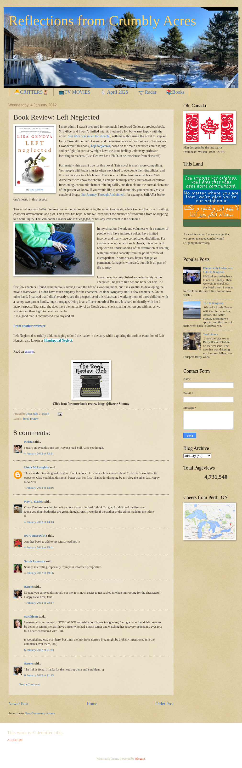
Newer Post (18, 703)
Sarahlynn (31, 616)
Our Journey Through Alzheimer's (103, 194)
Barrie (28, 586)
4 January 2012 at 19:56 (39, 573)
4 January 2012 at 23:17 (39, 602)
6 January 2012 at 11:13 (39, 675)
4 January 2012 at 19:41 (39, 547)
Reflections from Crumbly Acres (102, 21)
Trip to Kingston (213, 303)
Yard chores (210, 334)
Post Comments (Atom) (40, 713)
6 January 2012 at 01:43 (39, 650)
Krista (28, 441)
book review (31, 418)
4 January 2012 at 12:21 (39, 453)
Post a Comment (29, 684)
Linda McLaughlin (36, 467)
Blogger (140, 758)
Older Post (164, 703)
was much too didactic (89, 136)
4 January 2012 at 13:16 (39, 487)
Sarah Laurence (34, 561)
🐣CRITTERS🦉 (31, 92)
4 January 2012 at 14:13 (39, 522)
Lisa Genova (36, 189)
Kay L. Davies (33, 501)
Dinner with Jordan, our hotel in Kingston (217, 270)
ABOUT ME (15, 740)
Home (92, 703)
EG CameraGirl (34, 535)
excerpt (29, 352)
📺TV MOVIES (74, 92)
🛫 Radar (147, 92)
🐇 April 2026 (114, 92)
